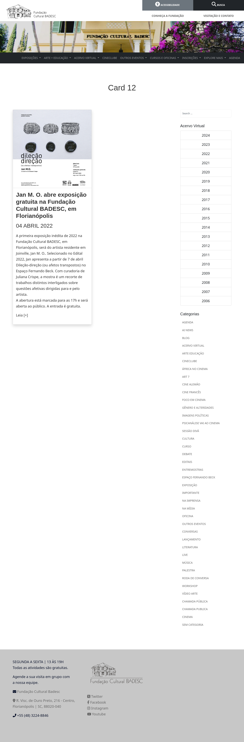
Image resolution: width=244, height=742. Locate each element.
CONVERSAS (190, 531)
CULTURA (188, 438)
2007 (206, 291)
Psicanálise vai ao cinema (201, 423)
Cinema (187, 617)
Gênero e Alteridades (198, 407)
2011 (206, 254)
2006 (206, 300)
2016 (206, 208)
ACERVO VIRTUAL (193, 345)
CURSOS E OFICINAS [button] (163, 58)
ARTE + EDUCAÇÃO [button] (56, 58)
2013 (206, 236)
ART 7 (186, 377)
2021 (206, 162)
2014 (206, 227)
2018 (206, 190)
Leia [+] (22, 315)
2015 (206, 218)
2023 (206, 144)
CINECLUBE (109, 58)
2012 (206, 245)
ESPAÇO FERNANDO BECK (198, 477)
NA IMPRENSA (191, 500)
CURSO (186, 446)
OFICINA (187, 516)
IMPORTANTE (191, 493)
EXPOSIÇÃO (189, 485)
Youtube (96, 714)
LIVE (185, 555)
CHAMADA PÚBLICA (195, 601)
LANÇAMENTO (191, 539)
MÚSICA (187, 562)
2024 (206, 135)
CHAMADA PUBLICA (195, 609)
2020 (206, 172)
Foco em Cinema (194, 400)
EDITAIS (187, 462)
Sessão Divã (190, 431)
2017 (206, 199)
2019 (206, 181)
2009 (206, 273)
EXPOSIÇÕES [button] (30, 58)
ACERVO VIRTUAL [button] (85, 58)
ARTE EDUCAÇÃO (193, 353)
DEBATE (187, 454)
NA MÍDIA (188, 508)
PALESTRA (188, 570)
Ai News (187, 330)
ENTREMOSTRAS (192, 470)
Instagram (97, 708)
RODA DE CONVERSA (195, 578)
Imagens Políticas (195, 415)
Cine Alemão (191, 384)
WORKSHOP (190, 586)
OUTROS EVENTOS (194, 524)
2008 (206, 282)
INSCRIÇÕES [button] (190, 58)
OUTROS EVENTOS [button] (132, 58)
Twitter (95, 696)
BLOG (186, 338)
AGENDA (234, 58)
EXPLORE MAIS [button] (214, 58)
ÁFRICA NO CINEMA (195, 369)
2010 (206, 264)
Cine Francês (191, 392)
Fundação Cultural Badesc (38, 691)
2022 (206, 153)
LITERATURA (190, 547)
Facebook (96, 702)
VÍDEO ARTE (190, 593)
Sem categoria (192, 625)
